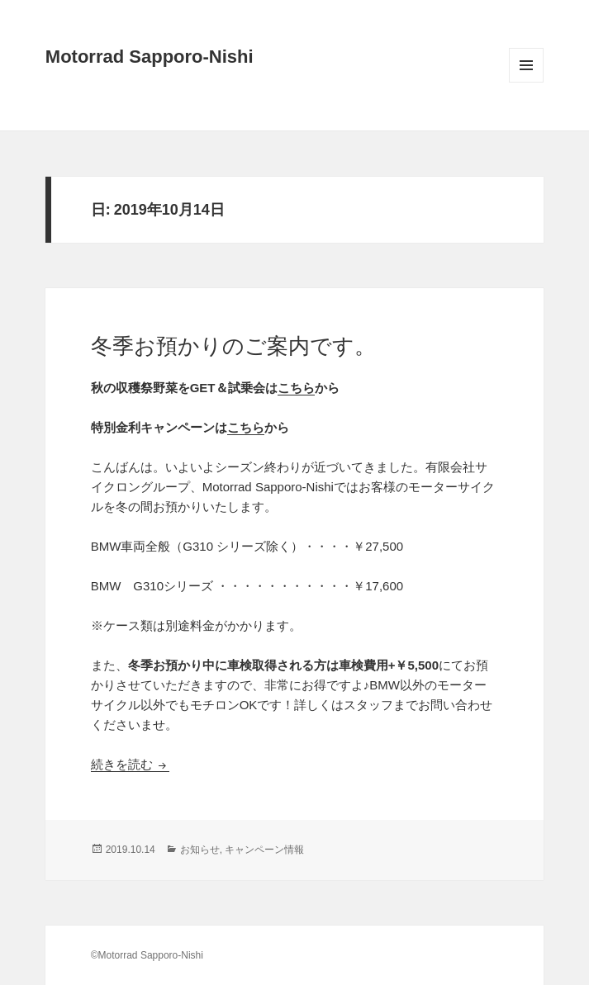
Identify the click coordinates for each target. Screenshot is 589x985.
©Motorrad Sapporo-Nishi (147, 955)
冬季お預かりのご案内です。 (233, 346)
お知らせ (200, 849)
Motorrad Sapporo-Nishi (149, 56)
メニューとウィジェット (526, 82)
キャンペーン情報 (264, 849)
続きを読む (130, 764)
